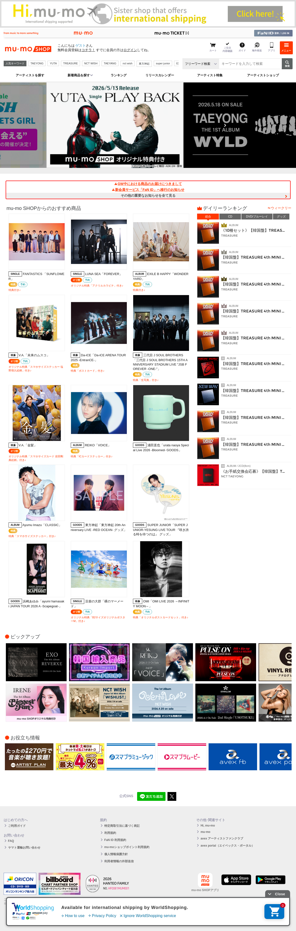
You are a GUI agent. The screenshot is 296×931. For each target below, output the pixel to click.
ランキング (119, 75)
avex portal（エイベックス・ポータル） (227, 845)
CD (230, 216)
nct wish (127, 63)
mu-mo (205, 832)
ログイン (130, 50)
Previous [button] (71, 125)
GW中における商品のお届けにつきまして (148, 184)
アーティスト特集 (210, 75)
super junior (163, 63)
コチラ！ (88, 50)
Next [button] (225, 125)
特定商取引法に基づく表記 (122, 826)
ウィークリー (281, 208)
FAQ (11, 841)
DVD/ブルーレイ (257, 216)
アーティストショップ (263, 75)
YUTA (53, 63)
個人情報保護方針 (116, 854)
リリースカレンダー (159, 75)
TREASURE (70, 63)
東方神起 (144, 63)
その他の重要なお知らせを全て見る (148, 195)
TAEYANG (110, 63)
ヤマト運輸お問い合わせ (24, 847)
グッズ (281, 216)
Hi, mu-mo (208, 825)
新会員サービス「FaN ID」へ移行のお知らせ (148, 190)
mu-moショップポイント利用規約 (126, 847)
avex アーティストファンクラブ (222, 838)
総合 (208, 216)
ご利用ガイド (17, 826)
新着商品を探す (79, 75)
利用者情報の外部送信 (119, 861)
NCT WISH (90, 63)
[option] (148, 125)
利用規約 (110, 833)
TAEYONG (37, 63)
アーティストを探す (30, 75)
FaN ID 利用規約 (115, 840)
